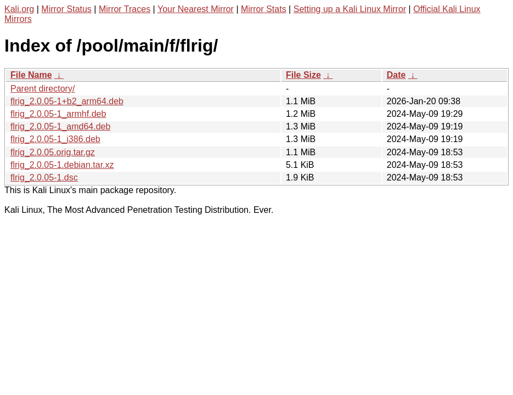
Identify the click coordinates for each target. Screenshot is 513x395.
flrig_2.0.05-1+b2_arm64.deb (66, 101)
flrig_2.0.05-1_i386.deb (55, 139)
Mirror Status (66, 9)
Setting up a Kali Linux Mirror (350, 9)
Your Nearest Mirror (195, 9)
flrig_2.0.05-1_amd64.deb (60, 126)
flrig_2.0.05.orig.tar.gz (52, 152)
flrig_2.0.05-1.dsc (44, 177)
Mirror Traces (124, 9)
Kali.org (19, 9)
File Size (303, 75)
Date (396, 75)
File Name (31, 75)
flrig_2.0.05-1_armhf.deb (58, 114)
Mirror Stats (263, 9)
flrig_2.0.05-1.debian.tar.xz (62, 165)
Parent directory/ (42, 88)
